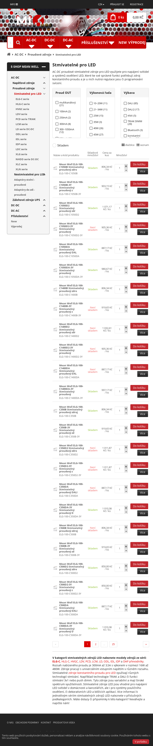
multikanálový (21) (67, 102)
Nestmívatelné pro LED (29, 174)
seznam (142, 145)
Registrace (136, 4)
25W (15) (98, 115)
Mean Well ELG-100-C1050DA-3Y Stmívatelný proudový (71, 269)
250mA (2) (65, 117)
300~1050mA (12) (66, 129)
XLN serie (22, 169)
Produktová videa (64, 722)
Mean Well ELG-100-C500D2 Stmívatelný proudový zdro (71, 566)
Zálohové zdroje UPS (26, 200)
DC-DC (15, 205)
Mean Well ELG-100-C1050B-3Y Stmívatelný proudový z (71, 186)
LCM (95, 661)
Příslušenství (19, 216)
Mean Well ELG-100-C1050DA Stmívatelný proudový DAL (71, 248)
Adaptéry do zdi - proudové (24, 192)
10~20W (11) (100, 103)
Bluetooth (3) (135, 130)
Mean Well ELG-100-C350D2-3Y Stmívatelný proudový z (71, 467)
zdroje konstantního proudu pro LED (92, 673)
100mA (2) (65, 111)
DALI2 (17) (133, 109)
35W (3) (97, 122)
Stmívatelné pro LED (27, 94)
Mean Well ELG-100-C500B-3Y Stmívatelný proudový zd (71, 547)
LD (100, 661)
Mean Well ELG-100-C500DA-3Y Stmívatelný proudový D (71, 627)
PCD (88, 661)
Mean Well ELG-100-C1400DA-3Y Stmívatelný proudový (71, 390)
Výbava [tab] (129, 93)
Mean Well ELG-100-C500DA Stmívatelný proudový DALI (71, 606)
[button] (101, 4)
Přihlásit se (117, 4)
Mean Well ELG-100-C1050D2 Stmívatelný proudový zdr (71, 207)
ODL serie (22, 134)
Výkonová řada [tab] (100, 93)
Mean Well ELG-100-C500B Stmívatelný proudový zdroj (71, 528)
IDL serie (21, 139)
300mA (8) (65, 124)
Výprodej (136, 42)
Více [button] (142, 171)
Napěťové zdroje (24, 83)
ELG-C (56, 661)
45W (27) (98, 134)
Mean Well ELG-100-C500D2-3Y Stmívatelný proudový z (71, 586)
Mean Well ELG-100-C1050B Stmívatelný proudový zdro (71, 167)
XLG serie (21, 154)
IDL (112, 661)
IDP (118, 661)
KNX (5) (132, 115)
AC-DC (15, 77)
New (123, 42)
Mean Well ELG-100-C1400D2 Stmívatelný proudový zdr (71, 328)
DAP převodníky (133, 661)
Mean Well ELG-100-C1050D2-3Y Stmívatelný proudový (71, 227)
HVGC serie (22, 109)
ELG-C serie (22, 99)
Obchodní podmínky (27, 722)
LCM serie (22, 124)
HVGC (74, 661)
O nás (10, 722)
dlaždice (128, 145)
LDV (81, 661)
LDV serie (21, 114)
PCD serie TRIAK (26, 119)
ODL (106, 661)
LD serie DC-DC (25, 129)
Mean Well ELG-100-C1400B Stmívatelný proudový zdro (71, 288)
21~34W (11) (100, 109)
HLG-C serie (23, 104)
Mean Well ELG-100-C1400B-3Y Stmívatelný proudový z (71, 307)
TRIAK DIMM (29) (135, 121)
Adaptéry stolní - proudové (24, 182)
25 (113, 644)
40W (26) (98, 128)
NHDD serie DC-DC (27, 159)
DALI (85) (133, 103)
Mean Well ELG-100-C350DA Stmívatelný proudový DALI (71, 488)
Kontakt (46, 722)
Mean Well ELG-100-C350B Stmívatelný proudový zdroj (71, 409)
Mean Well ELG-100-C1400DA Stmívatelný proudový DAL (71, 369)
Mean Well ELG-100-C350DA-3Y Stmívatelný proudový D (71, 509)
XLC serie (21, 164)
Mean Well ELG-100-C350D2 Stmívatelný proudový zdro (71, 448)
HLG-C (65, 661)
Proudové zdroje (24, 88)
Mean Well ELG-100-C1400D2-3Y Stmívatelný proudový (71, 349)
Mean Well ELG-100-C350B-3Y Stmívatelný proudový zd (71, 429)
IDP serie (21, 144)
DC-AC (15, 210)
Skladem (63, 145)
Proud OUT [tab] (63, 93)
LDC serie (21, 149)
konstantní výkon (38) (134, 135)
